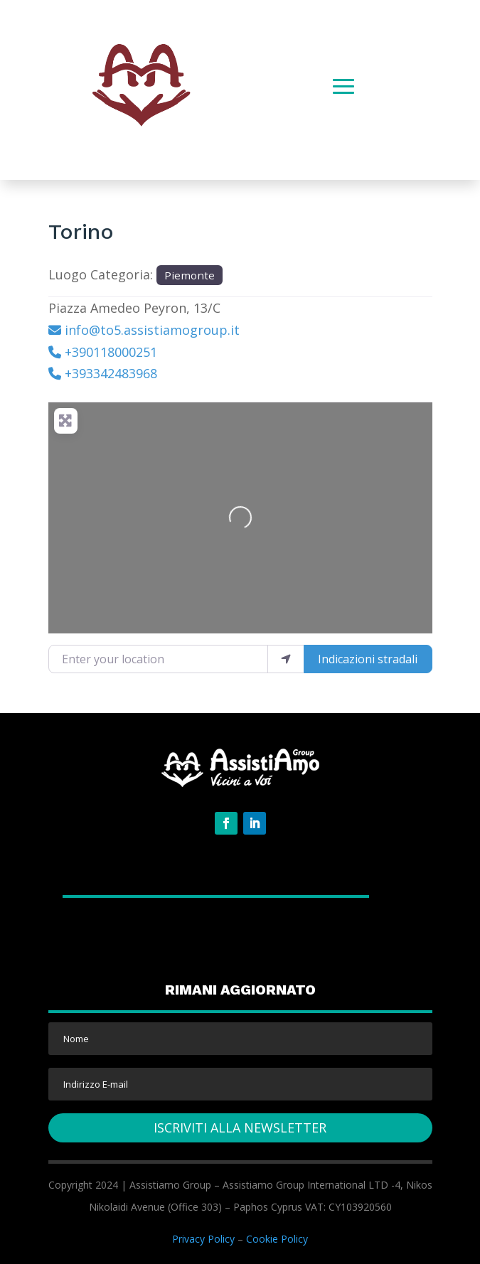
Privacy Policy (203, 1239)
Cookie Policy (277, 1239)
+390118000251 (111, 351)
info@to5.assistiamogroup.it (152, 329)
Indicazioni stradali (367, 659)
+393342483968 (111, 373)
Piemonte (189, 275)
